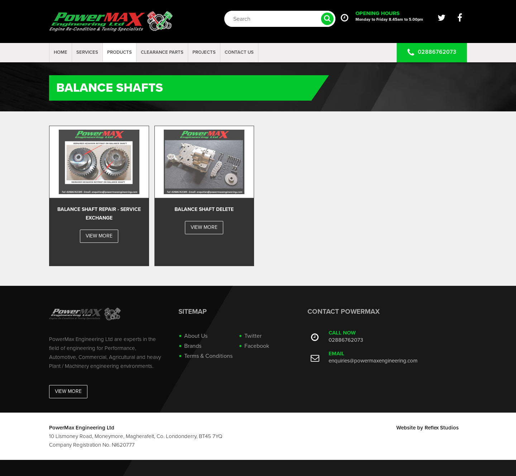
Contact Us (239, 52)
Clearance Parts (162, 52)
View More (68, 391)
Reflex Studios (442, 427)
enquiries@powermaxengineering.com (373, 360)
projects (204, 52)
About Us (195, 336)
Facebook (256, 346)
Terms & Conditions (208, 356)
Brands (192, 346)
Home (60, 52)
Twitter (253, 336)
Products (119, 52)
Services (87, 52)
